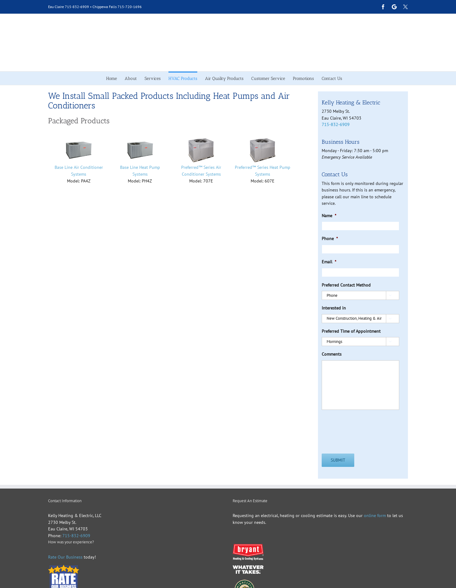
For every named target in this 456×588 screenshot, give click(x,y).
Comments (332, 354)
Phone (330, 238)
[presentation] (369, 427)
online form (374, 515)
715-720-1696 (130, 6)
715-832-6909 (77, 6)
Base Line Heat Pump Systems (140, 171)
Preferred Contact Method (346, 285)
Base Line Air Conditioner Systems (79, 171)
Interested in (334, 308)
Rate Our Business (65, 557)
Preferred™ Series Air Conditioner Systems (201, 171)
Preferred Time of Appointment (351, 331)
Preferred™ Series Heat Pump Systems (262, 171)
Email (329, 262)
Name (329, 215)
